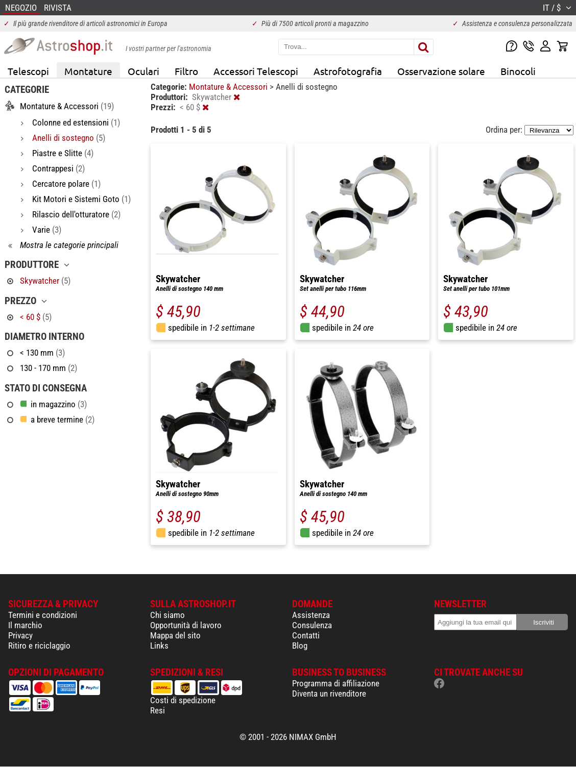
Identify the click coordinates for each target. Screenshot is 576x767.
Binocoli (518, 71)
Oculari (143, 71)
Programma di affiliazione (335, 683)
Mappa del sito (175, 635)
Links (159, 645)
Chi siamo (167, 615)
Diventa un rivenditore (329, 693)
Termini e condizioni (42, 615)
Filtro (186, 71)
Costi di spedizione (182, 700)
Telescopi (28, 71)
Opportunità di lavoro (186, 625)
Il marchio (25, 625)
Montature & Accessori (229, 87)
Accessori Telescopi (255, 71)
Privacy (20, 635)
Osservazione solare (441, 71)
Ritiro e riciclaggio (39, 645)
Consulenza (312, 625)
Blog (299, 645)
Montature (88, 71)
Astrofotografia (348, 71)
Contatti (306, 635)
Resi (157, 710)
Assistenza (311, 615)
